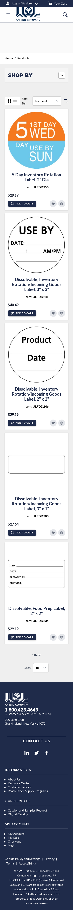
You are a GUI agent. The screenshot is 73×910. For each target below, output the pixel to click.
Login (11, 845)
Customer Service (19, 787)
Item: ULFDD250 (36, 187)
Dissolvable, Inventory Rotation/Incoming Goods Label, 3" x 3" (37, 284)
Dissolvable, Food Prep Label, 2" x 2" (36, 611)
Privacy (49, 858)
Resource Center (19, 783)
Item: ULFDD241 (36, 297)
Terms (10, 863)
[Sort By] (46, 101)
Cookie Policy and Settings (22, 858)
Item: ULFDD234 (36, 620)
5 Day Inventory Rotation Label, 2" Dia (36, 177)
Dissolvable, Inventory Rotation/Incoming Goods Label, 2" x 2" (37, 394)
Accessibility (27, 863)
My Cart (13, 837)
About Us (14, 779)
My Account (16, 833)
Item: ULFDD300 (36, 516)
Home (9, 58)
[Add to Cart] (22, 204)
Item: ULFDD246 (36, 406)
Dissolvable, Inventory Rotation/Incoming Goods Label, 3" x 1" (37, 503)
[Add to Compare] (61, 203)
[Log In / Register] (21, 3)
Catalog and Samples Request (27, 810)
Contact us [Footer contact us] (36, 741)
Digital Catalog (18, 814)
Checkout (14, 841)
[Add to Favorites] (53, 203)
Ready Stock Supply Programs (28, 791)
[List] (15, 101)
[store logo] (33, 14)
